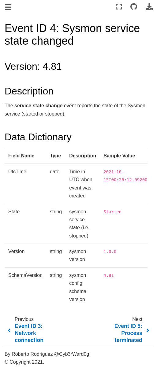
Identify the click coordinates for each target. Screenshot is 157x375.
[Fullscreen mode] (118, 7)
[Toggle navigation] (9, 7)
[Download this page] (149, 7)
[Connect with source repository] (134, 7)
